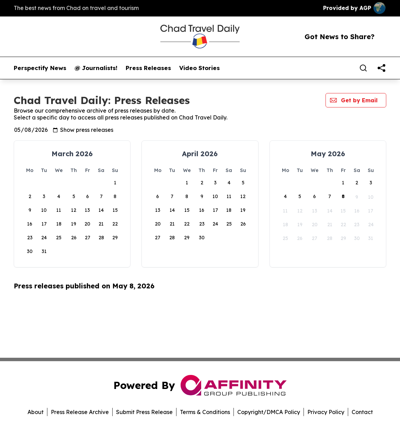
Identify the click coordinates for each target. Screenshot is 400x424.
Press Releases (148, 68)
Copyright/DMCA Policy (268, 412)
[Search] (363, 68)
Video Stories (199, 68)
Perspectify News (40, 68)
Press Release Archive (80, 412)
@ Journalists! (96, 68)
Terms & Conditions (205, 412)
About (35, 412)
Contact (362, 412)
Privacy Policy (325, 412)
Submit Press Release (144, 412)
